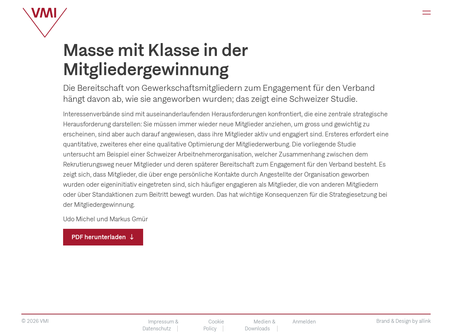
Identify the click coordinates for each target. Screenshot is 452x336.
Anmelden (304, 322)
